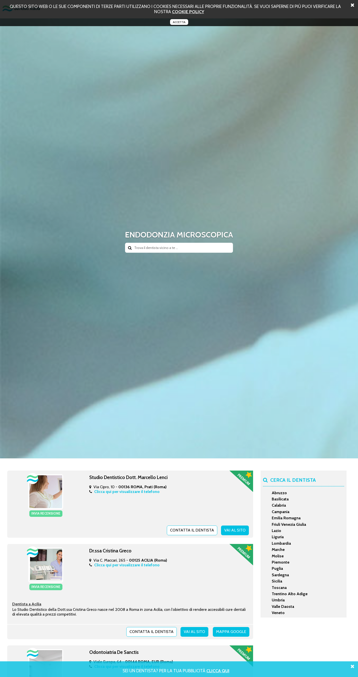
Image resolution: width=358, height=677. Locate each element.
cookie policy (188, 11)
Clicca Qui (217, 670)
